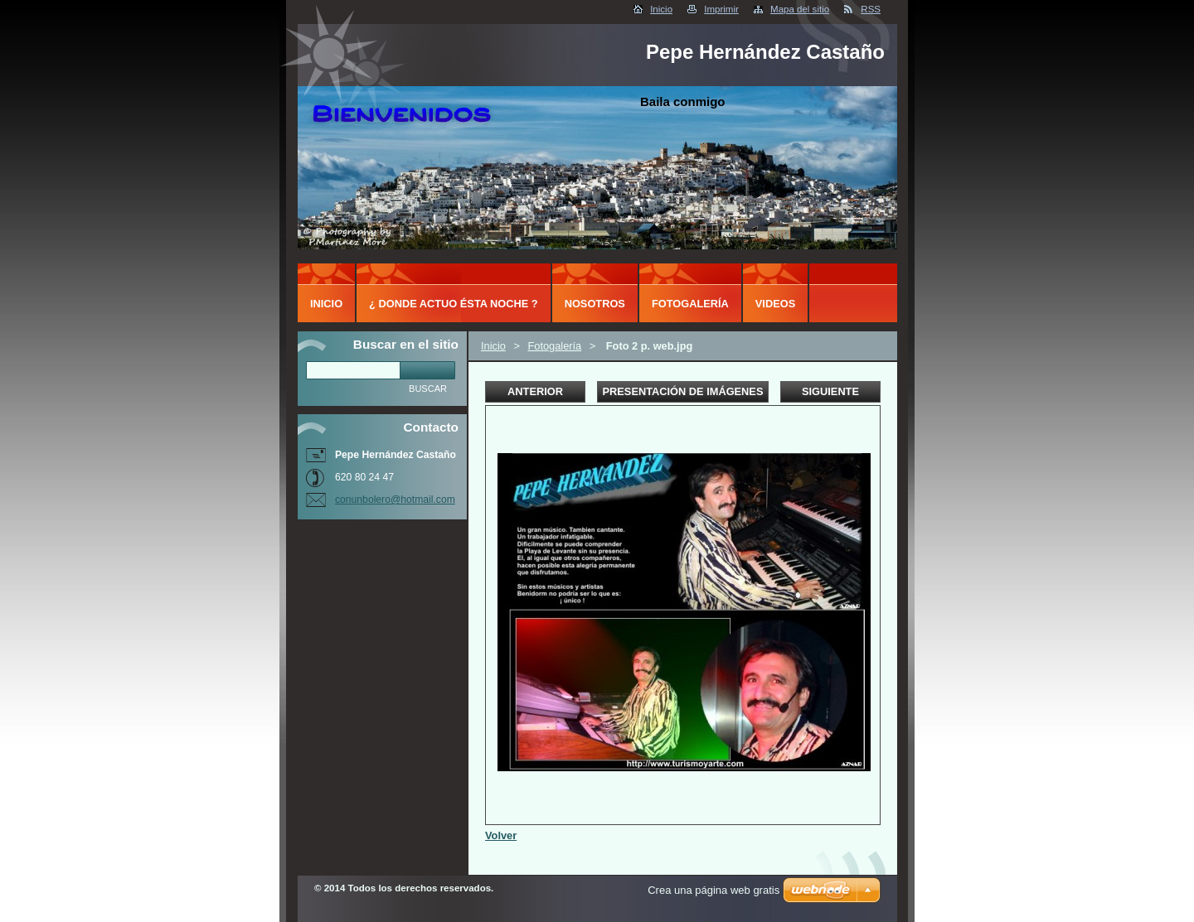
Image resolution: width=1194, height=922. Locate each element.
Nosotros (595, 303)
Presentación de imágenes (683, 391)
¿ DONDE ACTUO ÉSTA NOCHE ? (453, 303)
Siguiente (830, 391)
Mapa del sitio (799, 9)
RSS (871, 9)
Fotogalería (554, 346)
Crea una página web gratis (713, 890)
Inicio (661, 9)
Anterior (535, 391)
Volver (501, 835)
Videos (775, 303)
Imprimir (721, 9)
